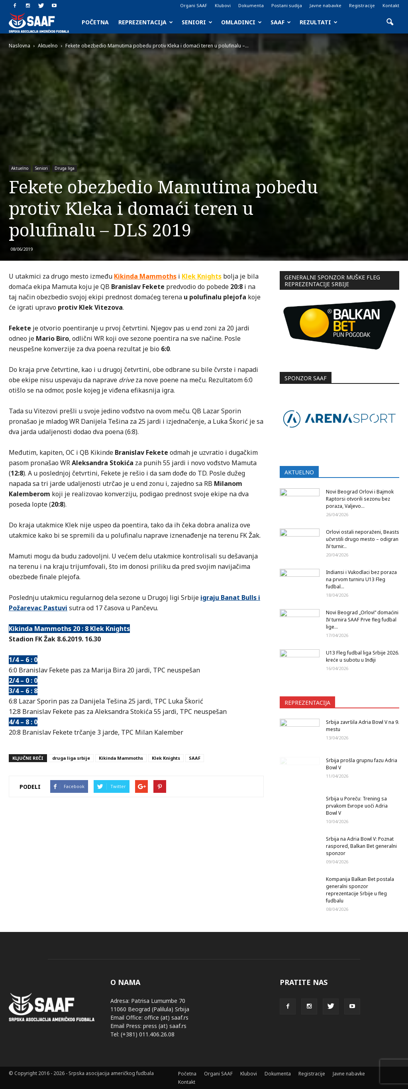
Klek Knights (202, 276)
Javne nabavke (325, 5)
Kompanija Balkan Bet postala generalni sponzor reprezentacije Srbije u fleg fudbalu (360, 890)
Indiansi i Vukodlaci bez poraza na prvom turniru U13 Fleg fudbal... (361, 579)
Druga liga (65, 168)
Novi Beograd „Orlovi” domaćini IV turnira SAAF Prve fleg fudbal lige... (362, 619)
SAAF (281, 22)
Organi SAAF (193, 5)
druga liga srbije (71, 758)
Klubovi (223, 5)
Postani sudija (286, 5)
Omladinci (241, 22)
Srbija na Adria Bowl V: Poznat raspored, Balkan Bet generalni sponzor (361, 846)
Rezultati (318, 22)
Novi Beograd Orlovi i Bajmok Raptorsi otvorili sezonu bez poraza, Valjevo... (360, 498)
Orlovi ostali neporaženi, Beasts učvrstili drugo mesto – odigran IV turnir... (362, 539)
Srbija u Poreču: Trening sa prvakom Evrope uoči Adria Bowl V (357, 805)
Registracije (362, 5)
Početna (95, 22)
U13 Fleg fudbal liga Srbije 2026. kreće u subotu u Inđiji (362, 656)
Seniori (197, 22)
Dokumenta (251, 5)
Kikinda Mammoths (145, 276)
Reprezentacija (145, 22)
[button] (389, 22)
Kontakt (390, 5)
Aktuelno (19, 168)
